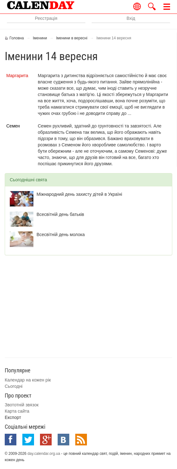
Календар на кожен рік (28, 379)
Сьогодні (13, 386)
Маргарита (17, 75)
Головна (16, 38)
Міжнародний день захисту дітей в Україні (79, 194)
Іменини (40, 38)
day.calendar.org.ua (43, 453)
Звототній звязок (21, 404)
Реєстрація (46, 18)
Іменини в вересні (72, 38)
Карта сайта (17, 411)
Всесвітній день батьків (60, 214)
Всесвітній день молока (61, 234)
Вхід (131, 18)
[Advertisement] (91, 306)
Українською (137, 6)
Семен (13, 125)
